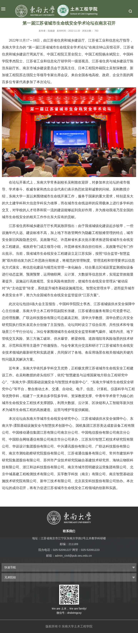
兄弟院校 (10, 577)
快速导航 (10, 567)
